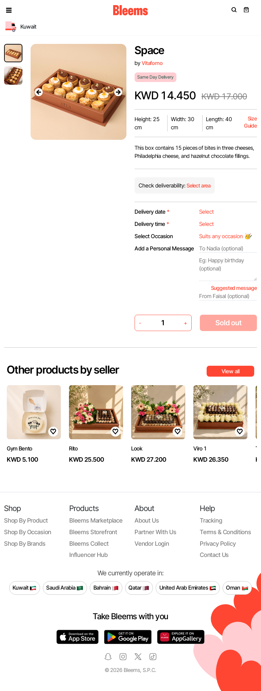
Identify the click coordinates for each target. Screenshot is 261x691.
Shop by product (26, 520)
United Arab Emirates (187, 588)
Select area (198, 185)
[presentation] (39, 91)
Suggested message (234, 288)
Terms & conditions (225, 532)
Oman (237, 588)
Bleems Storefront (93, 532)
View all (231, 371)
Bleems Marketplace (96, 520)
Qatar (138, 588)
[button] (8, 10)
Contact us (214, 554)
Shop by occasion (27, 532)
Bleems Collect (89, 543)
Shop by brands (25, 543)
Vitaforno (152, 63)
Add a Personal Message (164, 248)
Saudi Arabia (64, 588)
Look (136, 448)
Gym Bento (19, 448)
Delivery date (152, 211)
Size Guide (250, 122)
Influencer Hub (88, 554)
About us (147, 520)
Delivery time (152, 223)
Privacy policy (218, 543)
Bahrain (106, 588)
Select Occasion (154, 236)
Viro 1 (200, 448)
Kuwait (24, 588)
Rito (73, 448)
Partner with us (155, 532)
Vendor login (152, 543)
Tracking (211, 520)
